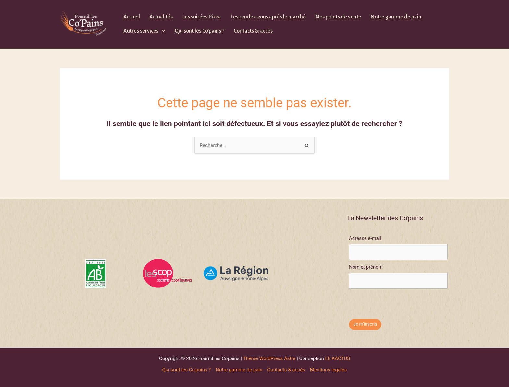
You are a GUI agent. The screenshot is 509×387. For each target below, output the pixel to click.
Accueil (131, 17)
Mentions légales (328, 370)
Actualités (161, 17)
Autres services (144, 31)
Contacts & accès (253, 31)
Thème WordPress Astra (269, 358)
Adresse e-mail (365, 238)
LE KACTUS (337, 358)
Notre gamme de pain (395, 17)
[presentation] (398, 301)
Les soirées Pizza (201, 17)
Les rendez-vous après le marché (268, 17)
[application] (161, 31)
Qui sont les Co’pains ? (199, 31)
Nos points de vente (338, 17)
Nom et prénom (366, 267)
